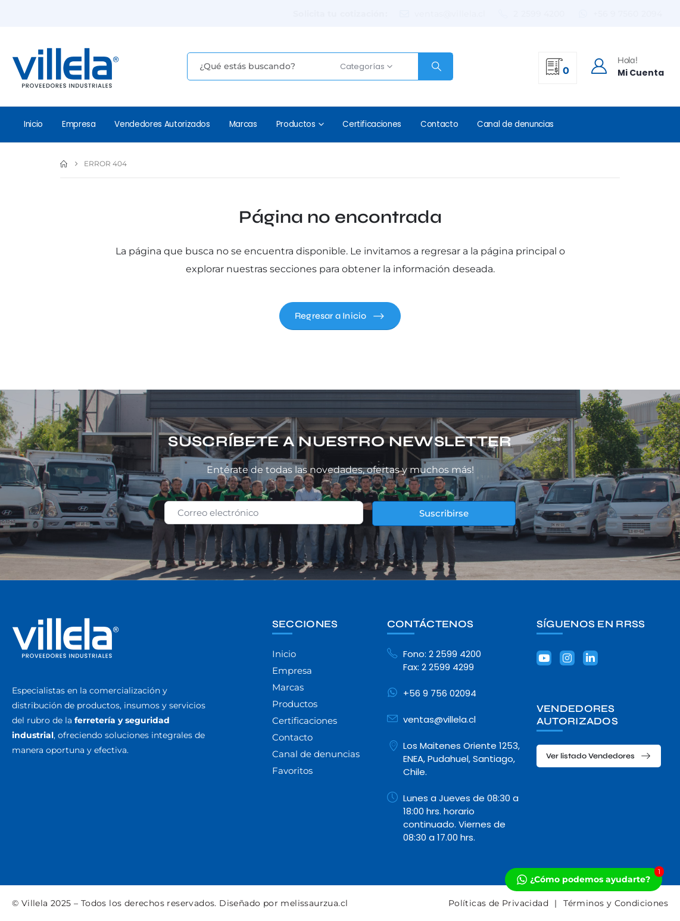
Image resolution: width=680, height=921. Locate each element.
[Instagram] (567, 658)
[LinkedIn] (590, 658)
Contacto (439, 124)
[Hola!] (627, 66)
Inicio (33, 124)
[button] (340, 316)
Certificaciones (371, 124)
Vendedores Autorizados (162, 124)
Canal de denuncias (515, 124)
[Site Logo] (65, 68)
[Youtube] (543, 658)
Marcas (243, 124)
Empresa (79, 124)
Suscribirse (444, 513)
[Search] (435, 66)
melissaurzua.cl (314, 903)
